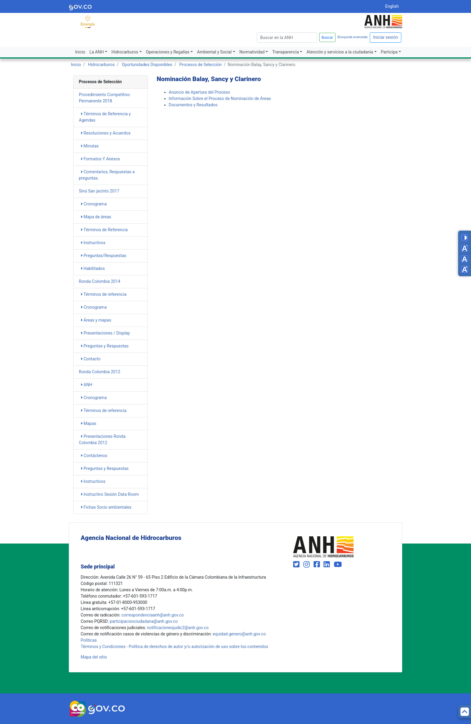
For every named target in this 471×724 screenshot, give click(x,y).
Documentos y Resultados (193, 104)
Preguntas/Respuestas (103, 255)
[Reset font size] (464, 259)
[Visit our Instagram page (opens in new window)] (307, 564)
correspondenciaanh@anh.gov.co (152, 615)
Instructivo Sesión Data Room (110, 494)
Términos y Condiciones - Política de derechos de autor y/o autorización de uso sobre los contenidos (174, 646)
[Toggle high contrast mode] (464, 238)
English (392, 6)
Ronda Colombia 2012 (99, 371)
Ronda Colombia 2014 (99, 281)
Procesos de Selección (200, 64)
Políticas (89, 640)
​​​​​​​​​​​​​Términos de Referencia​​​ (104, 229)
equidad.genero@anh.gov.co (239, 634)
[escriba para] (287, 37)
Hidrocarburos (124, 52)
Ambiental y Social (214, 52)
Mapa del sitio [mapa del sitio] (94, 657)
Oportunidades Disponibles (147, 64)
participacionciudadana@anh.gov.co (144, 621)
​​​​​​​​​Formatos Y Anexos (100, 158)
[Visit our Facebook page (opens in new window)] (318, 564)
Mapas (88, 423)
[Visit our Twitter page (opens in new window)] (297, 564)
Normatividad (252, 52)
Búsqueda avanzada (353, 37)
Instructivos (93, 242)
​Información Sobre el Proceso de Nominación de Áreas (220, 98)
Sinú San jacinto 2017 (99, 191)
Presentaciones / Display (105, 333)
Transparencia (285, 52)
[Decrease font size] (464, 248)
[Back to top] (464, 711)
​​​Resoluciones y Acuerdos (106, 133)
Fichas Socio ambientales (106, 507)
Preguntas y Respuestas (105, 346)
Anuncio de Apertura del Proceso (199, 92)
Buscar (327, 37)
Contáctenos (94, 455)
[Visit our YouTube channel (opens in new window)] (338, 564)
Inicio (80, 52)
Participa (389, 52)
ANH (87, 384)
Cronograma (94, 203)
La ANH (97, 52)
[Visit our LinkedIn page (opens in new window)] (328, 564)
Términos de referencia (104, 294)
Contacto (91, 358)
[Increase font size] (464, 269)
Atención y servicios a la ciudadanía (339, 52)
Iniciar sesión (385, 37)
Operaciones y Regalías (168, 52)
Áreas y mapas (96, 320)
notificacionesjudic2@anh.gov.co (177, 627)
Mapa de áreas (96, 216)
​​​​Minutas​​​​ (90, 146)
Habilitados (93, 268)
